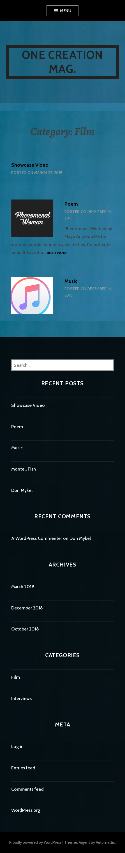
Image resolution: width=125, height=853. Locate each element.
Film (15, 677)
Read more (57, 253)
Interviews (21, 698)
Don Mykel (22, 490)
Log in (17, 746)
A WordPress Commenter (36, 538)
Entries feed (23, 768)
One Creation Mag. (62, 62)
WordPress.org (25, 810)
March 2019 (22, 586)
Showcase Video (29, 165)
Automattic (105, 842)
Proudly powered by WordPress (35, 842)
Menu (65, 10)
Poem (71, 204)
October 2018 (25, 629)
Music (70, 281)
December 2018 (27, 608)
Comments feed (27, 789)
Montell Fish (23, 469)
